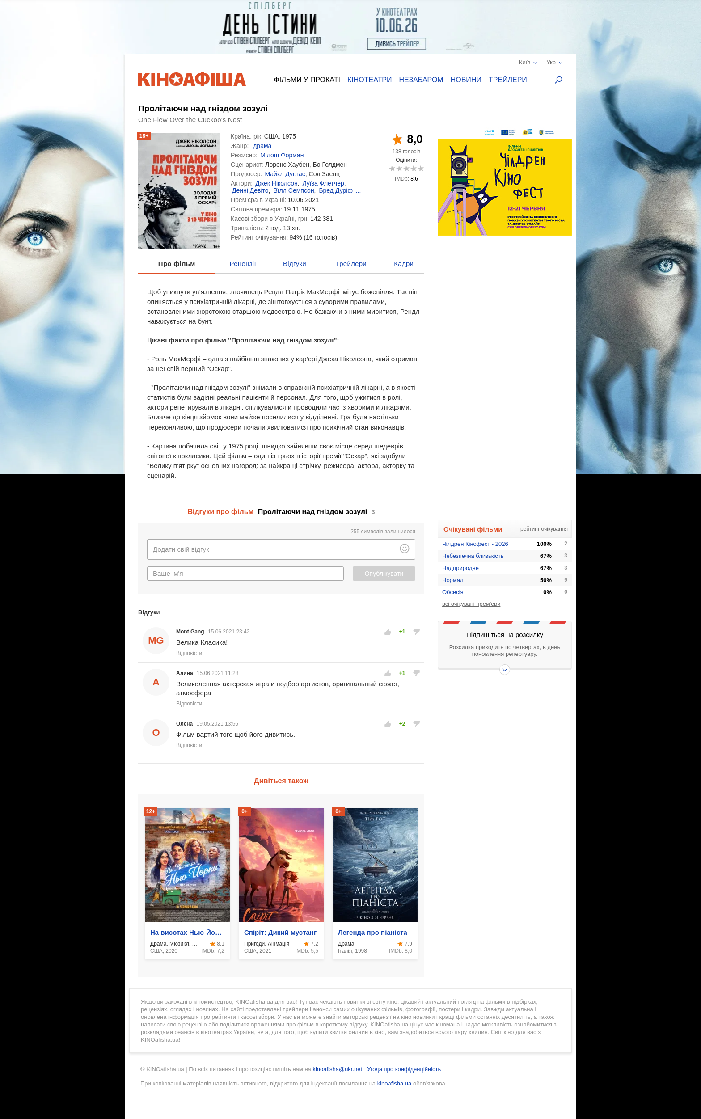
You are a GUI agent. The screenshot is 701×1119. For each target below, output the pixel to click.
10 (420, 168)
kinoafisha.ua (394, 1083)
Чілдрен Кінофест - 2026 (475, 543)
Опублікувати (384, 573)
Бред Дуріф (336, 190)
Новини (466, 80)
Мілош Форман (282, 155)
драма (262, 145)
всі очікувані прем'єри (471, 603)
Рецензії (243, 263)
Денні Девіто (250, 190)
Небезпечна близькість (473, 556)
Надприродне (460, 568)
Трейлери (508, 80)
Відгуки (294, 263)
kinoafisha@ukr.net (337, 1069)
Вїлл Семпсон (293, 190)
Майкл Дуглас (285, 173)
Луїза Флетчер (323, 183)
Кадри (404, 263)
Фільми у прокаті (307, 80)
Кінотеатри (369, 80)
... (358, 190)
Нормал (453, 580)
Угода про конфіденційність (404, 1069)
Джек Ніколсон (276, 183)
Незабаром (421, 80)
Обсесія (453, 592)
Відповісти (189, 653)
